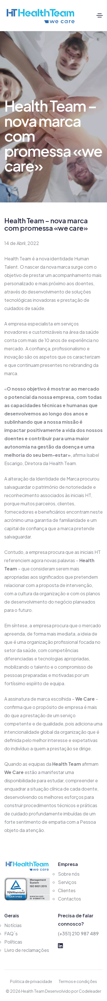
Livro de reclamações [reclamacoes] (26, 950)
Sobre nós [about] (69, 874)
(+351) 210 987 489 (78, 933)
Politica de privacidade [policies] (31, 981)
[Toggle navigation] (99, 15)
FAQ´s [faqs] (11, 933)
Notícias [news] (13, 925)
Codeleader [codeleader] (90, 991)
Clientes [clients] (67, 890)
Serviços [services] (67, 882)
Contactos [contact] (69, 899)
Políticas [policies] (13, 942)
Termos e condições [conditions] (77, 981)
